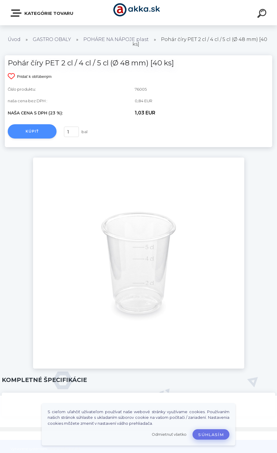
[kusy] (71, 132)
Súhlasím (211, 434)
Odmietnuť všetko (169, 434)
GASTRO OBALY (52, 39)
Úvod (14, 39)
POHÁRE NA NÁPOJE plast (116, 39)
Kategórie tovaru (42, 13)
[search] (262, 14)
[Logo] (138, 12)
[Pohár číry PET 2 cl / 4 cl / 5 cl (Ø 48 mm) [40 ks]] (138, 159)
